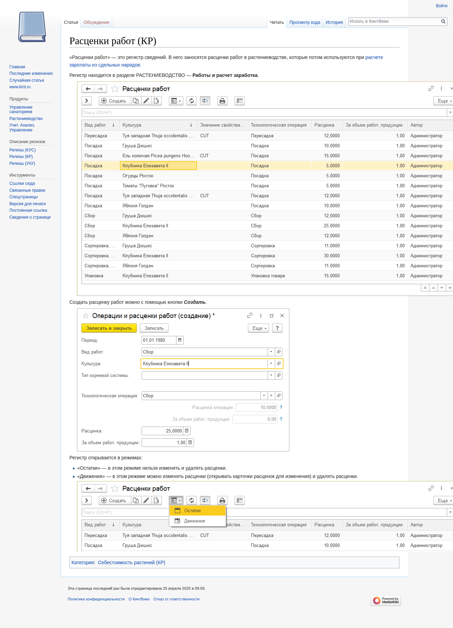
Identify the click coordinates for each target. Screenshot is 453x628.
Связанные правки (27, 190)
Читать (277, 22)
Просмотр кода (304, 22)
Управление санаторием (20, 109)
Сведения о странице (30, 217)
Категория (82, 562)
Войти (441, 5)
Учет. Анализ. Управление (22, 127)
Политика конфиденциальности (96, 599)
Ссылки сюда (22, 183)
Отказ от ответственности (176, 599)
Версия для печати (27, 203)
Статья (71, 22)
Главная (17, 66)
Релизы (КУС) (22, 150)
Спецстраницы (23, 197)
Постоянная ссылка (28, 210)
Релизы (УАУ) (22, 163)
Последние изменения (30, 73)
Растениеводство (25, 118)
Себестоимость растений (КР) (131, 562)
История (334, 22)
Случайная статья (26, 80)
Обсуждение (96, 22)
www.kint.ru (19, 86)
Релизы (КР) (21, 156)
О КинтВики (139, 599)
